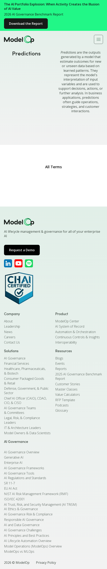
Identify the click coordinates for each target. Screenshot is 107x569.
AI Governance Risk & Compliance (28, 514)
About (8, 321)
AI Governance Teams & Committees (20, 410)
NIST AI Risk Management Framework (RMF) (36, 494)
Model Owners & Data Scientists (27, 433)
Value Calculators (67, 394)
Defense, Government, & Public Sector (26, 390)
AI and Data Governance (22, 525)
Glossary (61, 410)
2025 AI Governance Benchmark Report (78, 376)
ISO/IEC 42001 (14, 499)
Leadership (12, 326)
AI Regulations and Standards (25, 478)
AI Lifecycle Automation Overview (27, 541)
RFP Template (65, 400)
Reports (61, 369)
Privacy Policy (46, 562)
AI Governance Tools (19, 473)
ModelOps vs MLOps (19, 551)
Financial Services (16, 363)
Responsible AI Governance (24, 519)
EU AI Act (10, 488)
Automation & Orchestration (75, 332)
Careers (9, 337)
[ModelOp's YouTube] (18, 263)
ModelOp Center (67, 321)
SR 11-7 (9, 483)
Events (60, 363)
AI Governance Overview (21, 452)
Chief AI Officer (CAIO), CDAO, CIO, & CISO (25, 400)
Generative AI (13, 457)
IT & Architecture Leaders (22, 428)
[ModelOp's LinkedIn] (8, 263)
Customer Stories (67, 384)
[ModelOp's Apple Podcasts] (29, 263)
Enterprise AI (13, 462)
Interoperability (66, 342)
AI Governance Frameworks (24, 468)
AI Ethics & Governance (21, 509)
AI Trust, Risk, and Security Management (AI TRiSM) (40, 504)
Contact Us (12, 342)
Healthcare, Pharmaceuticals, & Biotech (25, 371)
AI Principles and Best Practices (26, 535)
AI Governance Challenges (23, 530)
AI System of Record (69, 326)
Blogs (59, 358)
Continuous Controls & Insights (77, 337)
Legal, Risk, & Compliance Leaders (22, 420)
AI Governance (14, 358)
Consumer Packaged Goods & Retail (24, 380)
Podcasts (62, 405)
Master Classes (66, 389)
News (8, 332)
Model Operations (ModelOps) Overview (33, 546)
